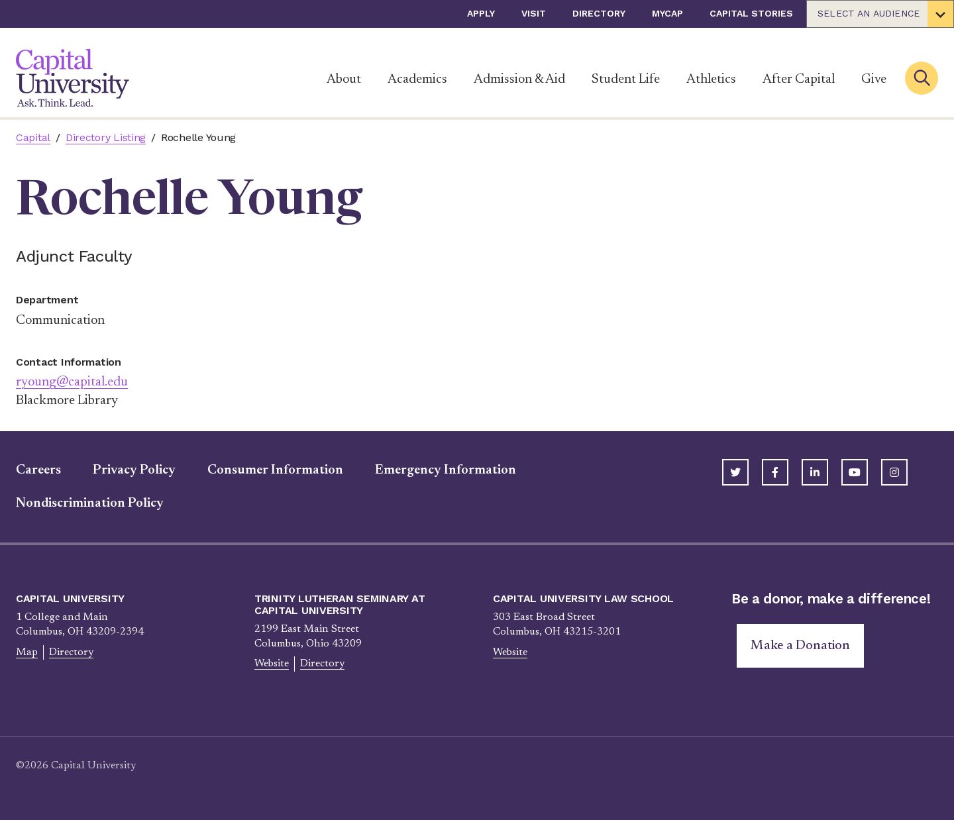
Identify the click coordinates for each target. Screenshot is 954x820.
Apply (481, 13)
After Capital (799, 79)
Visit (533, 13)
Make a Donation (800, 645)
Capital (33, 137)
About (344, 79)
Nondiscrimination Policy (90, 503)
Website (271, 663)
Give (873, 79)
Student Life (626, 79)
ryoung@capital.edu (72, 382)
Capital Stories (751, 13)
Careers (38, 470)
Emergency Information (445, 470)
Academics (417, 79)
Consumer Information (275, 470)
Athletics (711, 79)
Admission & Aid (519, 79)
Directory (598, 13)
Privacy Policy (134, 470)
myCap (667, 13)
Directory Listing (106, 137)
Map (27, 652)
